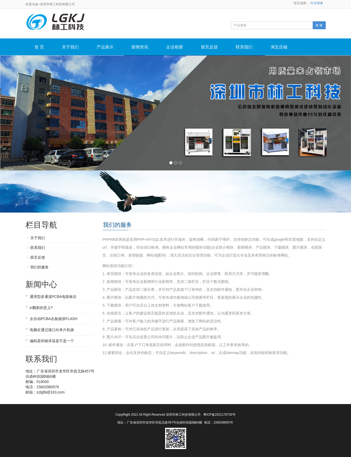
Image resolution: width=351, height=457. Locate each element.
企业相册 (174, 47)
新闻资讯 (139, 47)
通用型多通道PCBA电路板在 (53, 296)
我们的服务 (39, 267)
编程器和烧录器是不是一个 (52, 341)
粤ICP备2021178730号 (219, 414)
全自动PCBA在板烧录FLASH (53, 319)
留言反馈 (209, 47)
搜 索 (319, 25)
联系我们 (244, 47)
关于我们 (70, 47)
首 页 (39, 47)
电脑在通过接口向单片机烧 (52, 330)
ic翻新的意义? (41, 308)
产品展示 (105, 47)
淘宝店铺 (278, 47)
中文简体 (316, 3)
